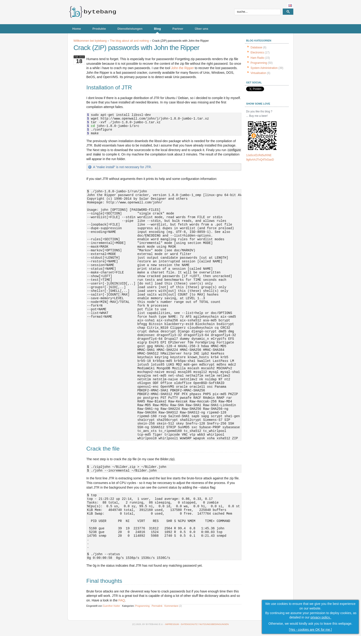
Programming (142, 605)
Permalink (157, 605)
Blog (157, 28)
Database (256, 47)
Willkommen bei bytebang (90, 40)
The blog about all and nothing (129, 40)
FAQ (121, 600)
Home (76, 28)
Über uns (201, 28)
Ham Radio (257, 57)
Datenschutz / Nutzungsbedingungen (205, 624)
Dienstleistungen (130, 28)
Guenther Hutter (111, 605)
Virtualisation (258, 73)
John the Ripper (182, 68)
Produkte (99, 28)
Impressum (172, 624)
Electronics (257, 52)
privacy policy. (321, 617)
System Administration (264, 68)
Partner (177, 28)
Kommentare (171, 605)
